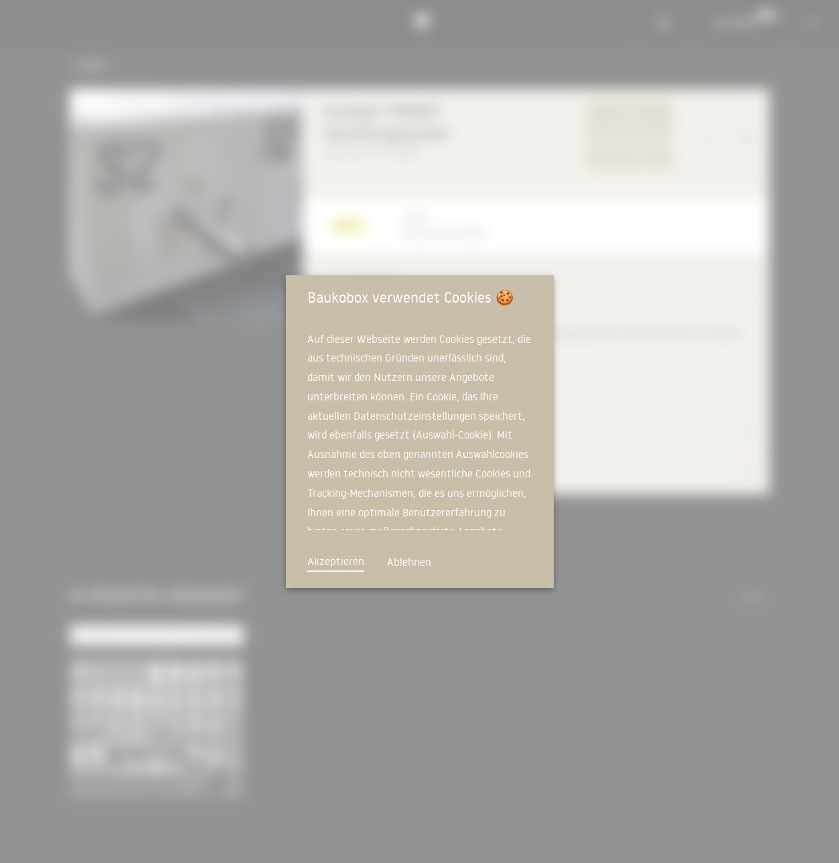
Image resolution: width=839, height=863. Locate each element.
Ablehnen (409, 561)
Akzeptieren (335, 561)
